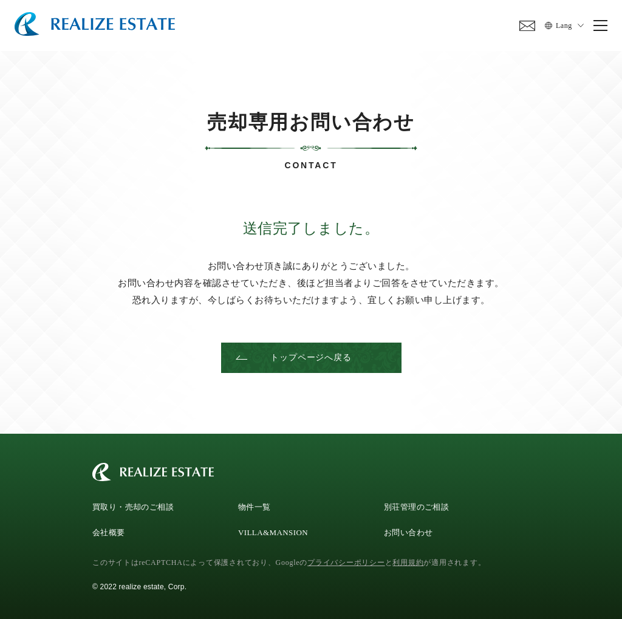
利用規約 (407, 561)
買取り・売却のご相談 (133, 505)
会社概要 (108, 531)
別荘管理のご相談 (416, 505)
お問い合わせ (408, 531)
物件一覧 (254, 505)
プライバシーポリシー (346, 561)
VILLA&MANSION (273, 531)
